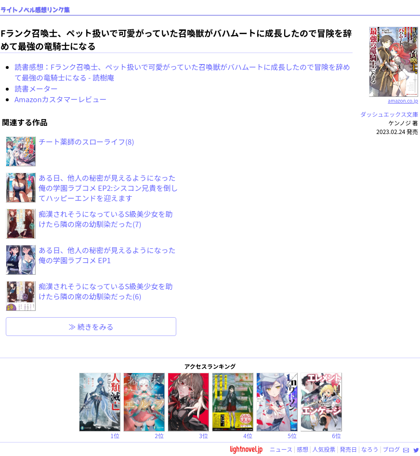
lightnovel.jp (246, 449)
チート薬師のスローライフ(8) (86, 141)
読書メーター (36, 88)
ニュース (281, 449)
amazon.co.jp (394, 97)
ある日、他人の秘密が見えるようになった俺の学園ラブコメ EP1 (107, 255)
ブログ (391, 449)
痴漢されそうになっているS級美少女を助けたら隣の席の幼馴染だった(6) (105, 291)
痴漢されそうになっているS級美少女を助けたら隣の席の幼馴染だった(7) (105, 219)
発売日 (348, 449)
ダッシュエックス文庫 (389, 114)
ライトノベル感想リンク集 (35, 10)
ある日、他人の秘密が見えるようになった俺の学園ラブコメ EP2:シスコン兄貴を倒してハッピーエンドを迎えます (108, 188)
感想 (302, 449)
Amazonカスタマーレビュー (60, 99)
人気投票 (324, 449)
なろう (370, 449)
